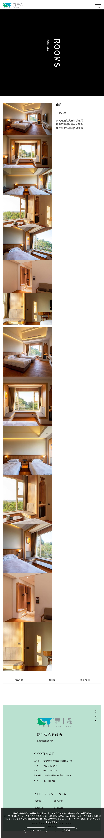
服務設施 (58, 801)
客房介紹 (39, 807)
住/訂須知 (85, 680)
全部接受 (69, 830)
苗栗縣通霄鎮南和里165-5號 (57, 761)
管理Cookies (38, 830)
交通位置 (58, 807)
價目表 (52, 680)
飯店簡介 (39, 801)
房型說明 (19, 680)
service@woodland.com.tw (58, 775)
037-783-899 (50, 765)
